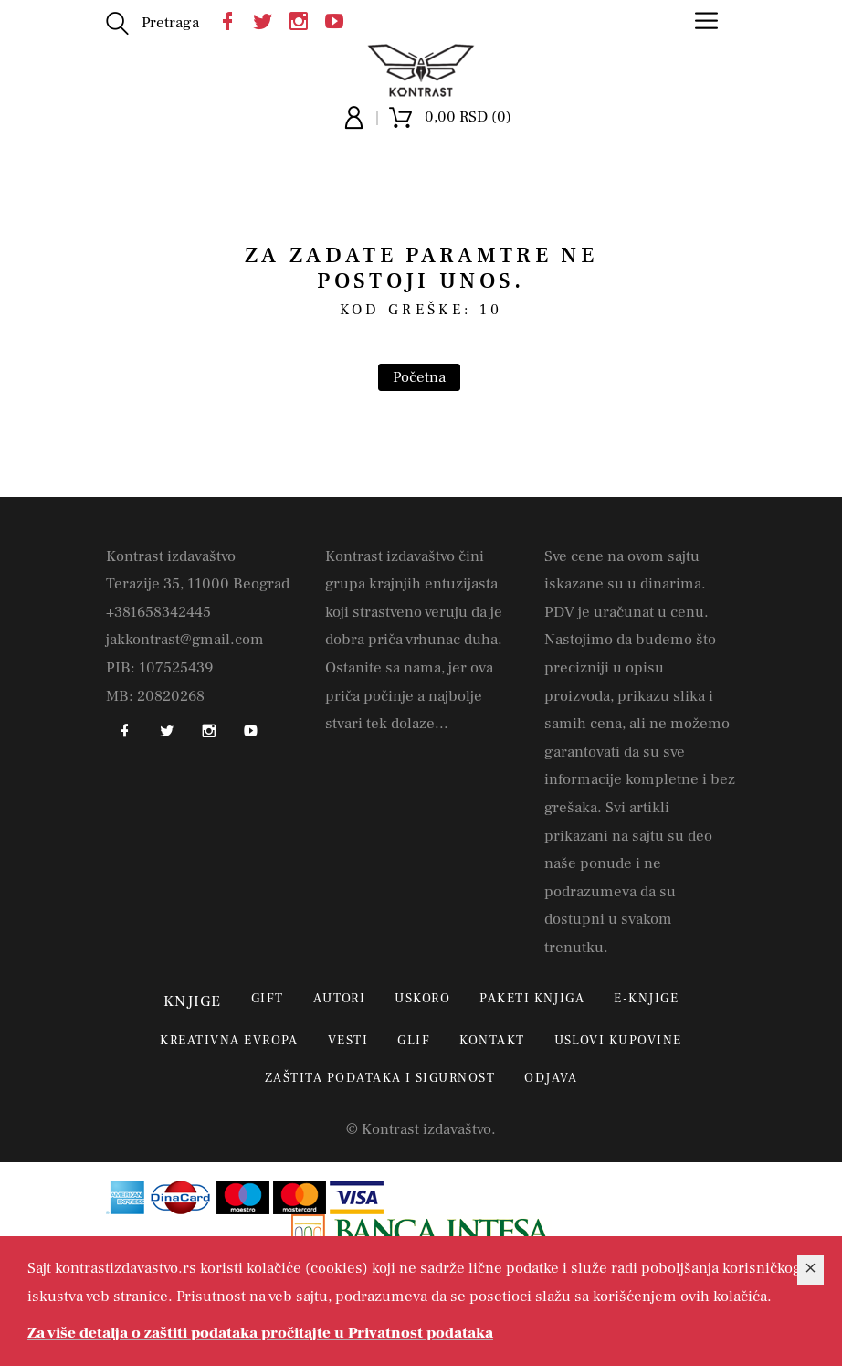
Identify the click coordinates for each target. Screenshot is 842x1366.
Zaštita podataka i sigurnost (380, 1078)
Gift (267, 998)
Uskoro (422, 998)
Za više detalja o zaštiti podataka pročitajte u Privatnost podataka (260, 1333)
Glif (413, 1040)
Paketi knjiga (531, 998)
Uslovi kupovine (618, 1040)
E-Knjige (646, 998)
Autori (339, 998)
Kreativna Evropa (229, 1040)
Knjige (192, 1001)
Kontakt (491, 1040)
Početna (419, 377)
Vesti (348, 1040)
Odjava (550, 1078)
